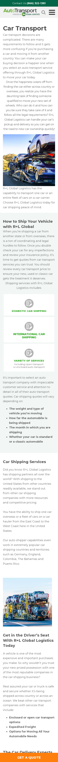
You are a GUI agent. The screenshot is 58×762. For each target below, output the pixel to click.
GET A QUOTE (29, 757)
